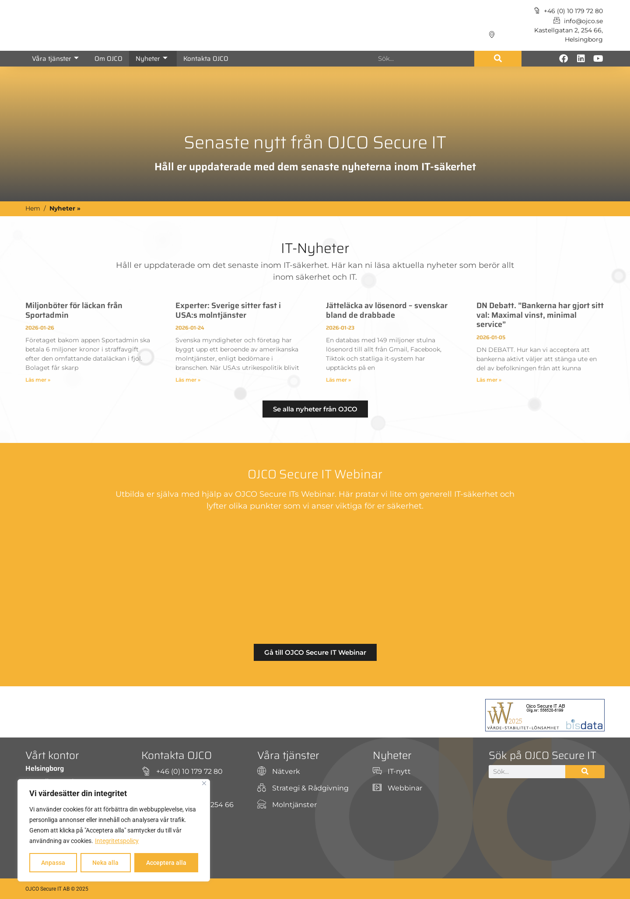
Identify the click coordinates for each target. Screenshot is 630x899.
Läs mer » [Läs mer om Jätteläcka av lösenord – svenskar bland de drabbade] (338, 379)
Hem (32, 208)
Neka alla (105, 862)
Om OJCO (108, 58)
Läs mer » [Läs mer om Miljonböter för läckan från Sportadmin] (37, 379)
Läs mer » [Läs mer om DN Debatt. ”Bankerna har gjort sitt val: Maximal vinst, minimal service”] (488, 379)
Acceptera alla (166, 862)
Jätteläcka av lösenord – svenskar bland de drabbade (387, 310)
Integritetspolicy (117, 840)
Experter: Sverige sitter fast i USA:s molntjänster (228, 310)
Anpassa (53, 862)
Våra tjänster (55, 58)
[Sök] (498, 59)
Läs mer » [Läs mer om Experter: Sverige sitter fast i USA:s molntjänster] (187, 379)
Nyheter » (64, 208)
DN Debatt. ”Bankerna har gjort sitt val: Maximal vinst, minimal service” (540, 314)
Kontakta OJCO (205, 58)
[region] (114, 830)
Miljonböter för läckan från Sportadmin (73, 310)
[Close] (204, 783)
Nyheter (152, 58)
